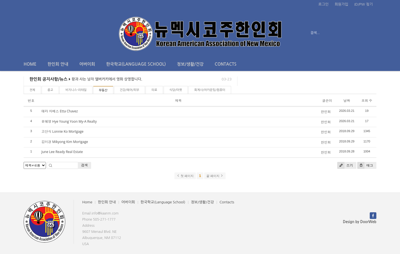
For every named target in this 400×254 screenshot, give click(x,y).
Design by (359, 222)
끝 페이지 (214, 175)
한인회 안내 (58, 64)
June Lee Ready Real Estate (62, 151)
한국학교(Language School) (136, 64)
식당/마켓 (175, 90)
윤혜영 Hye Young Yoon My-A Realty (69, 121)
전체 (32, 90)
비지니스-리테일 (75, 90)
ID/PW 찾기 (363, 4)
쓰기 (345, 165)
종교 (50, 90)
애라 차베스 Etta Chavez (59, 111)
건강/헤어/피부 (129, 90)
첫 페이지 (185, 175)
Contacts (225, 64)
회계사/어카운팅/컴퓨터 (209, 90)
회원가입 (341, 4)
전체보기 (40, 33)
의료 (154, 90)
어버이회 (87, 64)
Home (30, 64)
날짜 (346, 100)
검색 (84, 165)
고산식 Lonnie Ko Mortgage (62, 131)
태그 (365, 165)
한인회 (326, 111)
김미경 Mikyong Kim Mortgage (64, 141)
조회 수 (366, 100)
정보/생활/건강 (190, 64)
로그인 (323, 4)
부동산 (103, 90)
